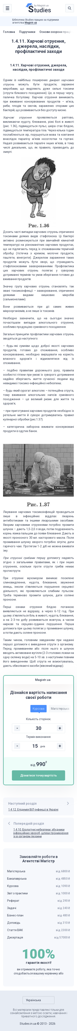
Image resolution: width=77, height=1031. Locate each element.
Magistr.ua (31, 22)
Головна (9, 32)
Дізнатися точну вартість (38, 775)
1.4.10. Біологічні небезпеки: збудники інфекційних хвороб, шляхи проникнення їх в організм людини (40, 833)
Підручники (27, 32)
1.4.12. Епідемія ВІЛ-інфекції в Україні (33, 809)
